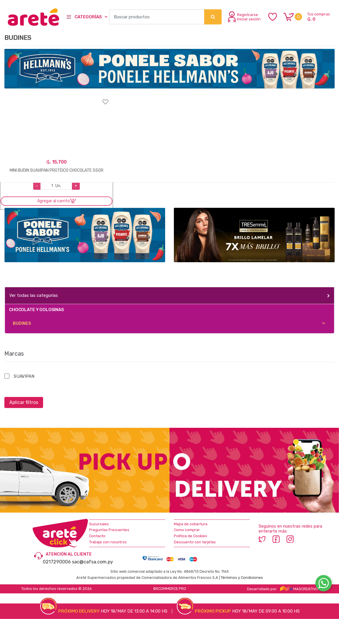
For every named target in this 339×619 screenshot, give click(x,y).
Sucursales (99, 524)
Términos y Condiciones (242, 577)
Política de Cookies (190, 536)
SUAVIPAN (24, 376)
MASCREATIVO (299, 589)
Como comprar (187, 530)
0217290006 (57, 562)
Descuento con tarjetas (195, 542)
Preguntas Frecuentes (109, 530)
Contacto (97, 536)
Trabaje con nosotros (108, 542)
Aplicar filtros (23, 402)
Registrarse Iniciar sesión (244, 16)
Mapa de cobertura (190, 524)
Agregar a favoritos (56, 98)
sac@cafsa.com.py (92, 562)
